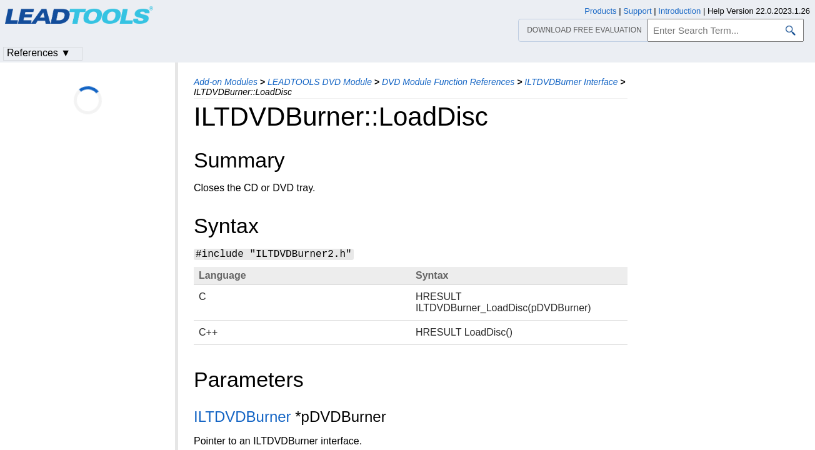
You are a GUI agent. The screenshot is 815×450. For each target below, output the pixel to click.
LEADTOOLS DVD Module (320, 82)
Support (637, 11)
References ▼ (39, 53)
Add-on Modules (226, 82)
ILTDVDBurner (242, 416)
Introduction (679, 11)
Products (600, 11)
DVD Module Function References (448, 82)
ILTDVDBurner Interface (571, 82)
